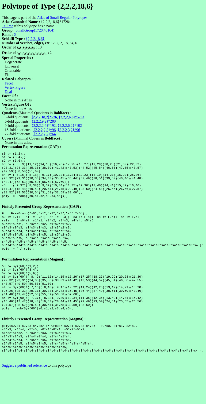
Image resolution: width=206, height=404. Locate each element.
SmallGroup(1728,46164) (34, 30)
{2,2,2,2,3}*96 (44, 130)
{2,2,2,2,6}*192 (43, 126)
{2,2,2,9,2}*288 (43, 121)
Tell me (7, 26)
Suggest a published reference (24, 400)
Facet (9, 83)
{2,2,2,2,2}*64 (44, 134)
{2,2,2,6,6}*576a (71, 117)
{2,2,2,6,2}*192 (70, 126)
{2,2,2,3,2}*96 (69, 130)
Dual (8, 92)
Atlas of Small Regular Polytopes (62, 18)
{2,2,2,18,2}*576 (44, 117)
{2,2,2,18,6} (35, 39)
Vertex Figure (15, 87)
